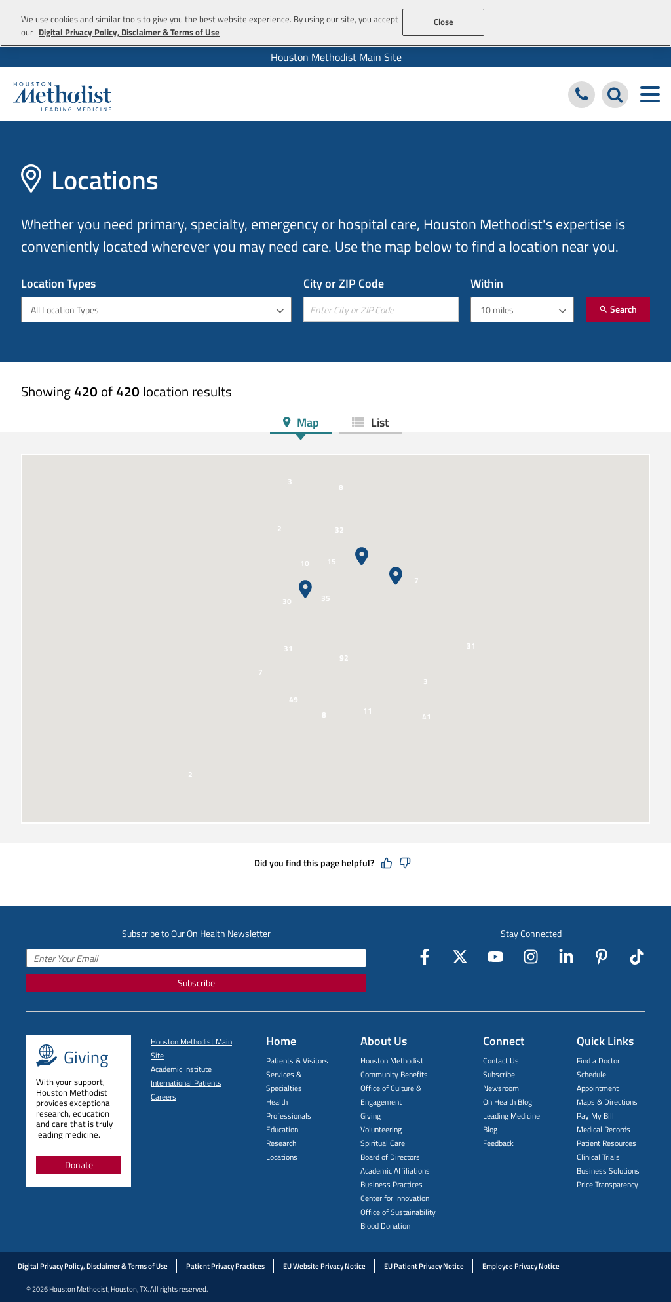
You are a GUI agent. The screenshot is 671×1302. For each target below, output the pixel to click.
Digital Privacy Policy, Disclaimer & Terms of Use (93, 1266)
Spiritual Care (382, 1143)
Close (444, 21)
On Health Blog (507, 1102)
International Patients (186, 1083)
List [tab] (378, 422)
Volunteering (381, 1129)
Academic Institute (181, 1069)
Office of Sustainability (398, 1212)
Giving (370, 1115)
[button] (395, 576)
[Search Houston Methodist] (615, 94)
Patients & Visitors (297, 1060)
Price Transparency (607, 1184)
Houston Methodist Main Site (336, 57)
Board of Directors (390, 1157)
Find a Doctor (598, 1060)
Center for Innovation (394, 1198)
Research (281, 1143)
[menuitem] (335, 57)
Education (282, 1129)
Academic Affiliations (395, 1170)
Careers (163, 1096)
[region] (335, 23)
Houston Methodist (391, 1060)
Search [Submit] (618, 309)
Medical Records (603, 1129)
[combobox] (156, 309)
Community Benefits (394, 1074)
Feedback (498, 1143)
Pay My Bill (595, 1115)
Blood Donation (385, 1225)
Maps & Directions (607, 1102)
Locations (281, 1157)
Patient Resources (606, 1143)
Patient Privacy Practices (225, 1266)
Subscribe (196, 982)
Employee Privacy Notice (521, 1266)
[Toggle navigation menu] (649, 94)
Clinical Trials (598, 1157)
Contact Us (501, 1060)
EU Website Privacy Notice (324, 1266)
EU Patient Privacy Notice (424, 1266)
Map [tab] (306, 422)
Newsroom (501, 1088)
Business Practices (391, 1184)
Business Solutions (608, 1170)
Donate (79, 1165)
